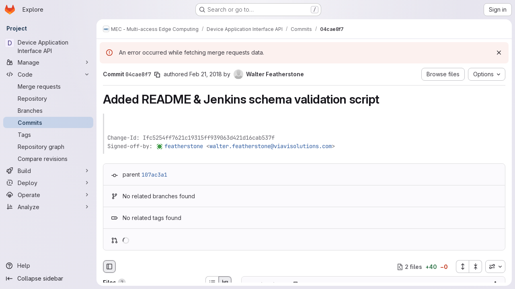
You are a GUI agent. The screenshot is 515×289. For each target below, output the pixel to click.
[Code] (48, 74)
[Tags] (48, 134)
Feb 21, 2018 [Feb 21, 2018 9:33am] (205, 74)
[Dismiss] (499, 52)
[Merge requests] (48, 86)
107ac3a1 (154, 174)
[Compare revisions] (48, 158)
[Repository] (48, 98)
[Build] (48, 170)
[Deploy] (48, 182)
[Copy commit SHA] (157, 74)
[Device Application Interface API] (48, 46)
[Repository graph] (48, 146)
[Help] (48, 265)
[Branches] (48, 110)
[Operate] (48, 194)
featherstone (183, 146)
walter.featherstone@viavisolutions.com (270, 146)
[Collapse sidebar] (48, 278)
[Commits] (48, 122)
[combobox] (495, 266)
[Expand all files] (462, 266)
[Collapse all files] (475, 266)
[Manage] (48, 62)
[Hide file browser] (109, 266)
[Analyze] (48, 206)
